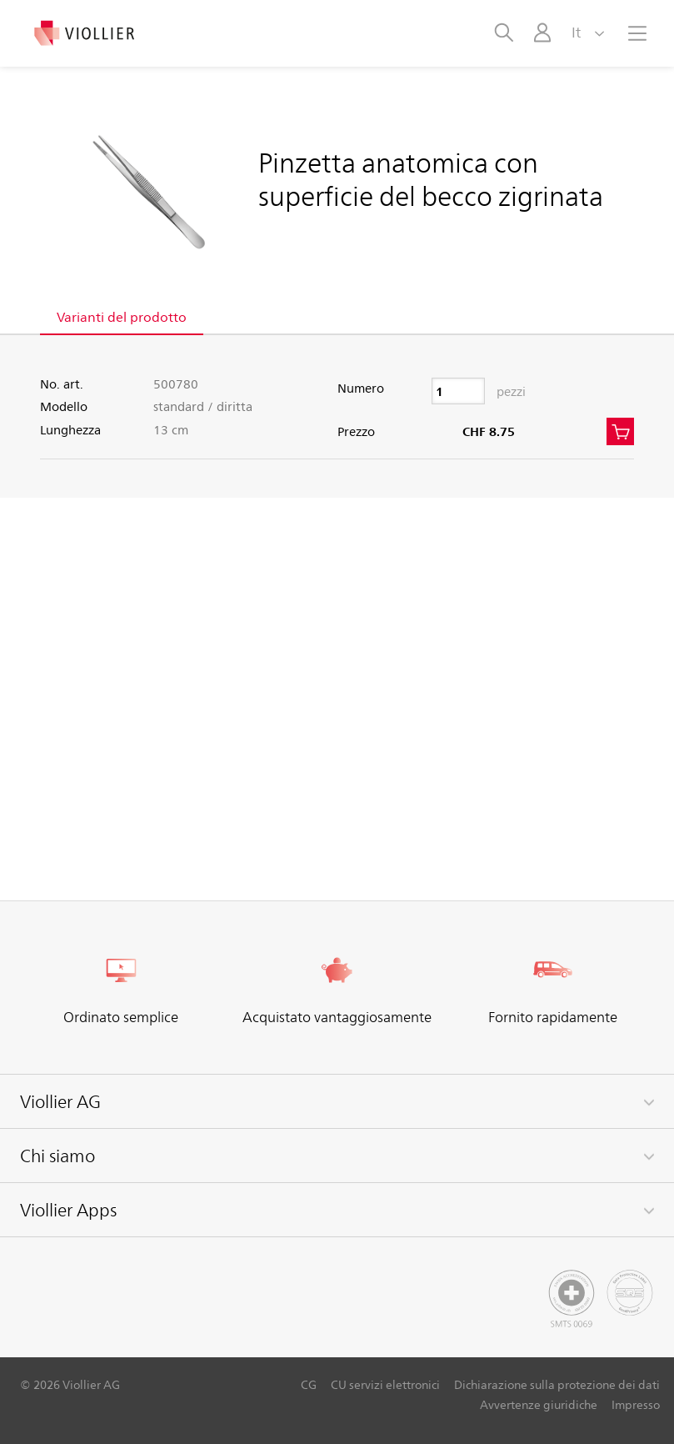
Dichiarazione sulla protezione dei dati (557, 1384)
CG (309, 1384)
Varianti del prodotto (122, 316)
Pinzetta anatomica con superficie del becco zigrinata (430, 178)
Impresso (636, 1404)
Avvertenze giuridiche (538, 1404)
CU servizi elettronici (385, 1384)
